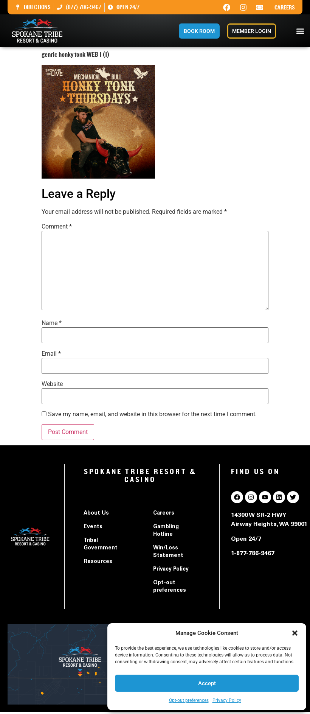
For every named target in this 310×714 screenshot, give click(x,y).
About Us (96, 513)
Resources (98, 562)
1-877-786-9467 (252, 554)
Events (93, 527)
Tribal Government (101, 544)
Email (51, 354)
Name (52, 323)
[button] (295, 633)
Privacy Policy (226, 700)
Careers (284, 7)
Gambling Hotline (166, 530)
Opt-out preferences (189, 700)
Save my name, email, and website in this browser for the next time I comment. (152, 414)
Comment (57, 227)
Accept (207, 683)
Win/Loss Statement (168, 552)
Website (52, 384)
